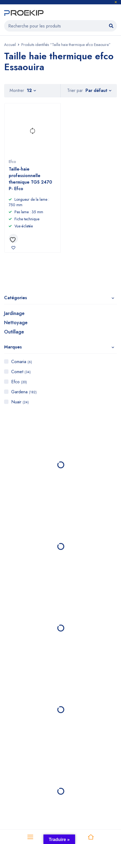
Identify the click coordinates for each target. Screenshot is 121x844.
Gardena (24, 392)
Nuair (20, 402)
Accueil (10, 44)
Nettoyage (16, 322)
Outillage (14, 331)
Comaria (21, 361)
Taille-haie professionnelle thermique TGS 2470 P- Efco (30, 179)
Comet (21, 372)
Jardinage (14, 313)
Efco (19, 382)
